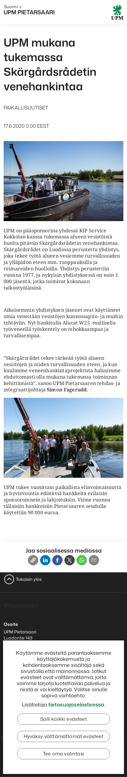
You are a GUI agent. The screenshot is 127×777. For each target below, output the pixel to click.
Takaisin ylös (29, 579)
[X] (69, 560)
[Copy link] (33, 560)
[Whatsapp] (82, 560)
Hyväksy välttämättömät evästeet (64, 736)
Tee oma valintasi (63, 753)
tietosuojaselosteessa (76, 704)
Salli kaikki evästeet (63, 719)
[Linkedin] (45, 560)
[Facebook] (57, 560)
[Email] (94, 560)
